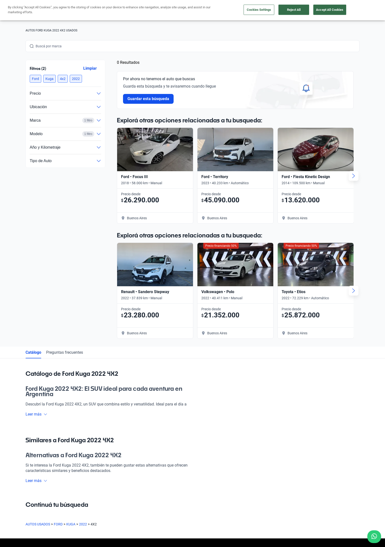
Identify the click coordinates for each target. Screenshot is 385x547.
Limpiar (90, 68)
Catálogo (33, 352)
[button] (35, 79)
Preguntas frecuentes (64, 352)
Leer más (36, 414)
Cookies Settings (259, 10)
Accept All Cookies (329, 10)
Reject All (294, 10)
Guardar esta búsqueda (148, 98)
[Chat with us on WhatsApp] (374, 536)
